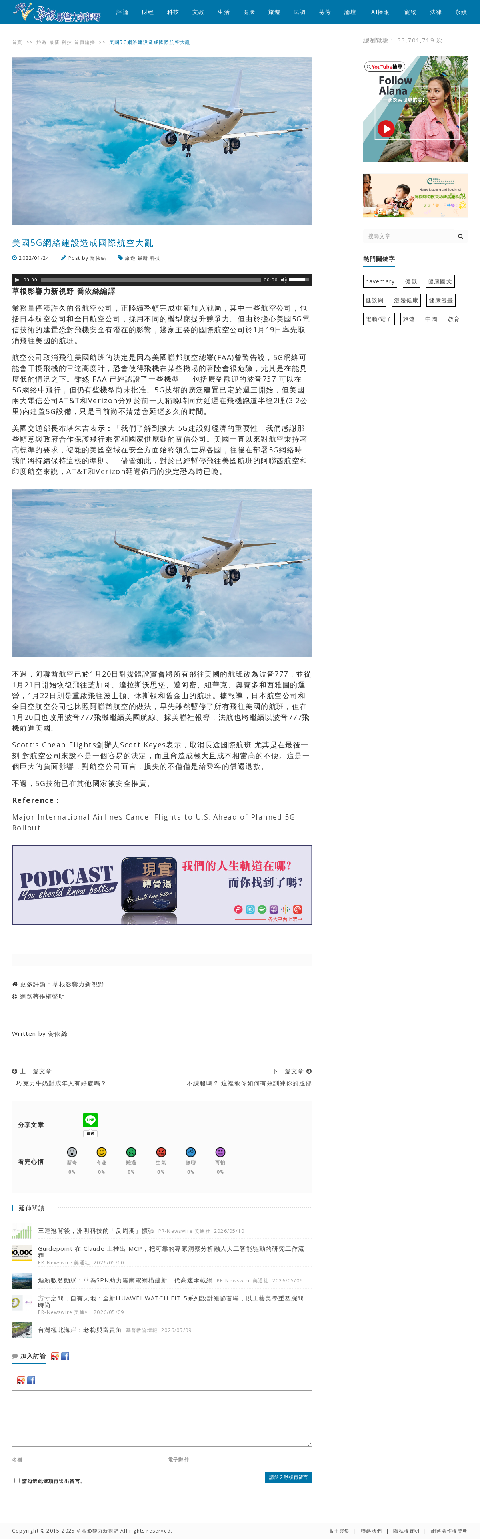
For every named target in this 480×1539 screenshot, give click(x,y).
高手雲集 (339, 1530)
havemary (380, 281)
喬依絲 (98, 258)
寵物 (410, 12)
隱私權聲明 (406, 1530)
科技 (173, 12)
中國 (431, 319)
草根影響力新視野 (78, 984)
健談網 (375, 300)
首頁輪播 (84, 42)
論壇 (350, 12)
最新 (54, 42)
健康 (249, 12)
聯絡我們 (371, 1530)
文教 (198, 12)
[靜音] (284, 280)
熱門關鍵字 (379, 259)
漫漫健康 (406, 300)
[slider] (151, 280)
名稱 (17, 1459)
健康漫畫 (441, 300)
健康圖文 (440, 281)
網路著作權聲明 (42, 996)
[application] (162, 280)
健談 (411, 281)
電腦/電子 (379, 319)
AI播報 (380, 12)
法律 (436, 12)
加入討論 (29, 1356)
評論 (122, 12)
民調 (300, 12)
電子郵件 (178, 1459)
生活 (224, 12)
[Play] (17, 280)
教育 (454, 319)
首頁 (17, 42)
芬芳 (325, 12)
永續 (461, 12)
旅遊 (274, 12)
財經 (148, 12)
